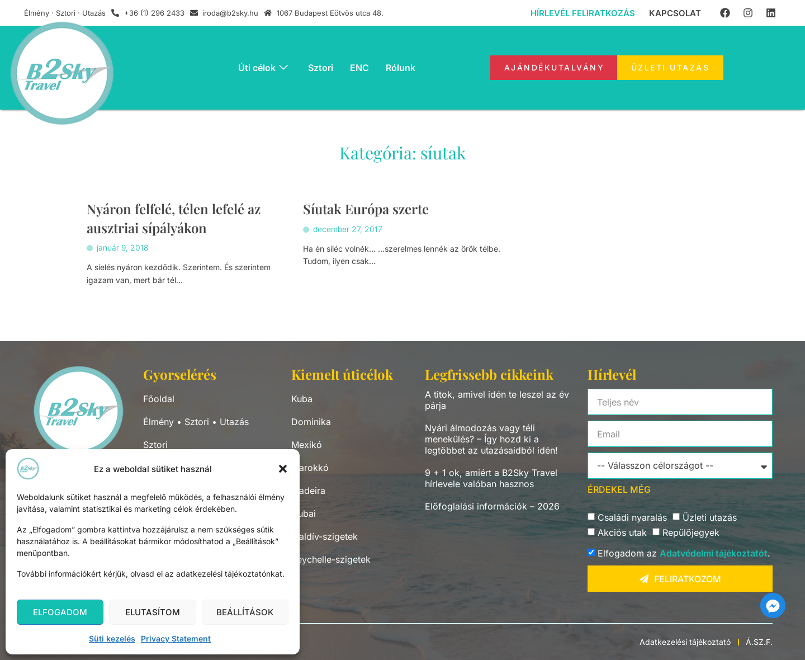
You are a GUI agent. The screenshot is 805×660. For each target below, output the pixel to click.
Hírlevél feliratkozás (583, 13)
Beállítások (244, 612)
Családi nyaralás (632, 518)
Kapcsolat (675, 13)
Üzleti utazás (710, 518)
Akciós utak (622, 533)
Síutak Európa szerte (366, 209)
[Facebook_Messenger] (772, 605)
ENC (359, 67)
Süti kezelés (112, 638)
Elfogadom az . (684, 553)
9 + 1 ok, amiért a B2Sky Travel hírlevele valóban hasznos (491, 478)
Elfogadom (60, 612)
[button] (282, 468)
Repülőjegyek (690, 533)
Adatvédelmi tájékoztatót (714, 553)
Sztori (320, 67)
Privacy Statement (176, 638)
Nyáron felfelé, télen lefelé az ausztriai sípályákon (177, 218)
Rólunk (400, 67)
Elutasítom (152, 612)
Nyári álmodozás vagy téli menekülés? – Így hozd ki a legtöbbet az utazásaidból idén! (491, 439)
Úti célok (263, 68)
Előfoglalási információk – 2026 (492, 506)
